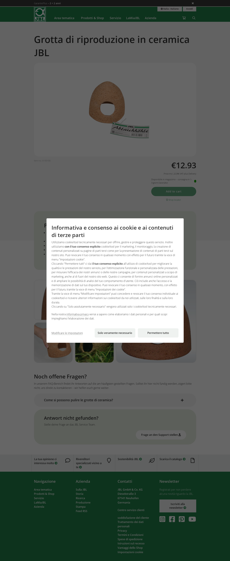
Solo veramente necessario (115, 333)
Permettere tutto (158, 333)
